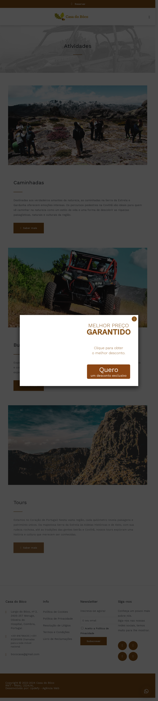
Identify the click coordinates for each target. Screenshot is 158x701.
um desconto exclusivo (109, 371)
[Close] (134, 318)
